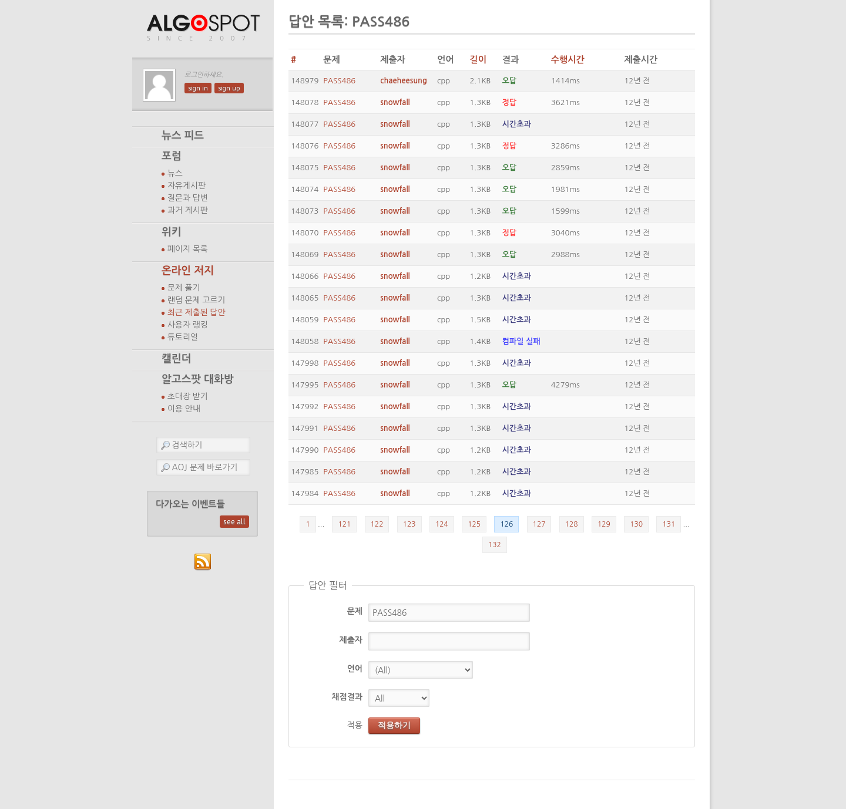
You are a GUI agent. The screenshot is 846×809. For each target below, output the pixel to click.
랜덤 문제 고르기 (196, 300)
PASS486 (339, 81)
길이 (477, 59)
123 (409, 524)
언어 (354, 669)
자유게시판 (186, 185)
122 (377, 524)
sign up (229, 88)
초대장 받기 (187, 396)
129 (603, 524)
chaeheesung (403, 81)
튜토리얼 (182, 337)
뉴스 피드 (183, 135)
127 (539, 524)
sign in (198, 88)
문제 (354, 611)
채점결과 (346, 697)
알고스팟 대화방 (198, 379)
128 (571, 524)
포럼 (172, 156)
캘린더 (176, 358)
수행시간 (568, 59)
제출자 (351, 640)
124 (441, 524)
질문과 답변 (187, 198)
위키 (172, 232)
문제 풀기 (183, 288)
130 (636, 524)
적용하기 (394, 725)
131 (668, 524)
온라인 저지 (188, 270)
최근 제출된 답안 (196, 312)
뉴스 (175, 173)
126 (506, 524)
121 (344, 524)
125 (474, 524)
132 (494, 544)
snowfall (394, 102)
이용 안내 (183, 408)
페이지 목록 (187, 249)
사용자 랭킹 (187, 325)
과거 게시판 (187, 210)
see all (234, 522)
